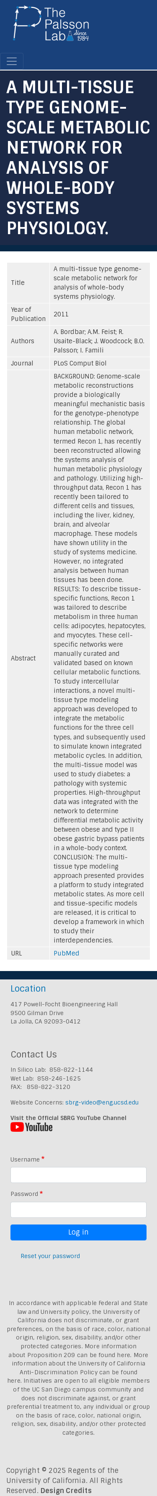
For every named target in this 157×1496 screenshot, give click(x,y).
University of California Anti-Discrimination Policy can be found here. (76, 1372)
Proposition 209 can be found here (79, 1355)
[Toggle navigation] (11, 61)
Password (24, 1194)
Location (28, 988)
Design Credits (66, 1490)
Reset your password (50, 1256)
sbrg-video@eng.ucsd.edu (102, 1102)
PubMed (67, 953)
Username (25, 1159)
